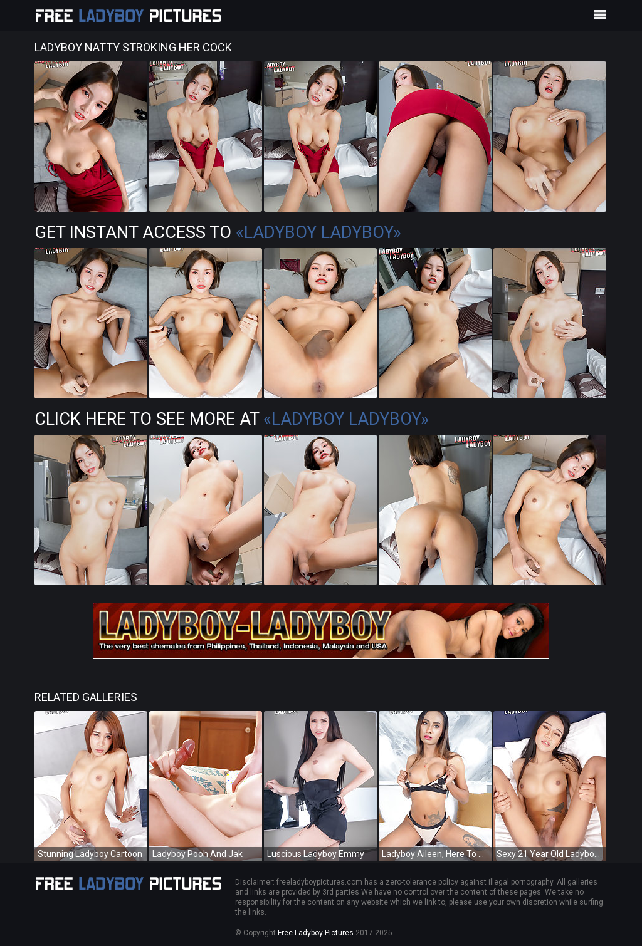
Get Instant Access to (217, 232)
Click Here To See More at (231, 419)
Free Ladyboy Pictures (316, 932)
